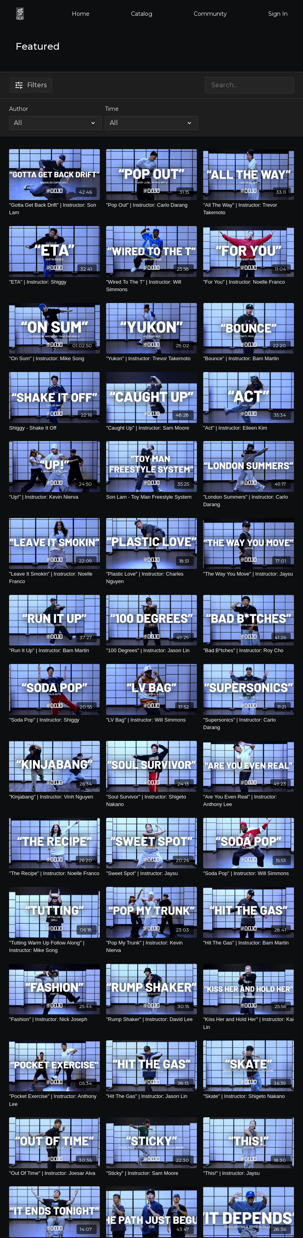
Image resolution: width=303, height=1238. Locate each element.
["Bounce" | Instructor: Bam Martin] (248, 359)
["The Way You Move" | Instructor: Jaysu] (248, 574)
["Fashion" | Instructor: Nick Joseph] (54, 1019)
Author (18, 108)
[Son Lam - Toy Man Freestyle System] (151, 497)
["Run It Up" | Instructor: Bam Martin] (54, 651)
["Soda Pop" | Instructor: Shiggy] (54, 720)
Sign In (278, 13)
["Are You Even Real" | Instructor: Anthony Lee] (248, 800)
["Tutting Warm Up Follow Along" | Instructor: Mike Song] (54, 946)
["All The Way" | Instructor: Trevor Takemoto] (248, 209)
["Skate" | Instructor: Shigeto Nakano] (248, 1096)
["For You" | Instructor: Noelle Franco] (248, 282)
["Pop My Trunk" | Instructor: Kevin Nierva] (151, 946)
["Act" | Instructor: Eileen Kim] (248, 428)
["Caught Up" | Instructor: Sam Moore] (151, 428)
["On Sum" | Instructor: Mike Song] (54, 359)
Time (112, 108)
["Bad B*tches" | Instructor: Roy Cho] (248, 651)
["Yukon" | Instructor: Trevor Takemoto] (151, 359)
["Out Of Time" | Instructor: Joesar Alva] (54, 1173)
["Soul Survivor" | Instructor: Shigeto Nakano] (151, 800)
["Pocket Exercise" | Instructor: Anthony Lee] (54, 1100)
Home (81, 13)
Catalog (141, 13)
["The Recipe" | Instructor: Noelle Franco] (54, 873)
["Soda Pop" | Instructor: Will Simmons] (248, 873)
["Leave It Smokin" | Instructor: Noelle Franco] (54, 577)
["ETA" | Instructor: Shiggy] (54, 282)
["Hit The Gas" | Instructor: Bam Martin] (248, 943)
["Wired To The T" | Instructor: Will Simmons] (151, 286)
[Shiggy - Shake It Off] (54, 428)
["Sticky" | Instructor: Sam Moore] (151, 1173)
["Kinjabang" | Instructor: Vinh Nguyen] (54, 797)
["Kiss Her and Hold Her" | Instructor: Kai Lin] (248, 1023)
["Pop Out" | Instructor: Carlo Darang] (151, 205)
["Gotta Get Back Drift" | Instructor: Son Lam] (54, 209)
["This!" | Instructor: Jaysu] (248, 1173)
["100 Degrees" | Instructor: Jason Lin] (151, 651)
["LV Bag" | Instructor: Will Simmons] (151, 720)
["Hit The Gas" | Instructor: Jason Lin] (151, 1096)
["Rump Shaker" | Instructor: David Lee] (151, 1019)
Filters (31, 85)
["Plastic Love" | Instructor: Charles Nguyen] (151, 577)
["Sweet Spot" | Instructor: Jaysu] (151, 873)
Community (210, 13)
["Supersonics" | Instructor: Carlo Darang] (248, 723)
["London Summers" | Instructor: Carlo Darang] (248, 501)
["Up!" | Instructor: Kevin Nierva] (54, 497)
